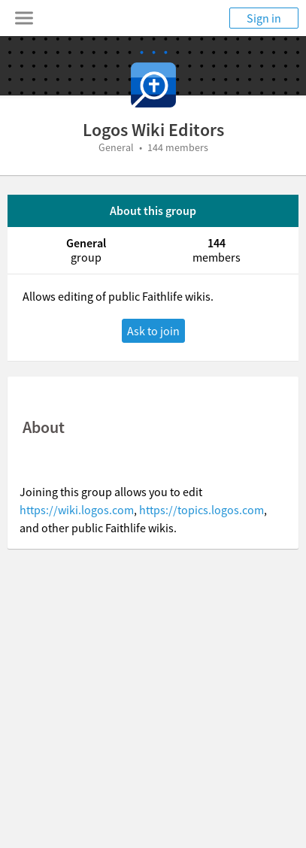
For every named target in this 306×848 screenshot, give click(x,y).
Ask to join (153, 330)
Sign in (264, 18)
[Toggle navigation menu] (24, 18)
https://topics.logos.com (201, 509)
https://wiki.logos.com (77, 509)
